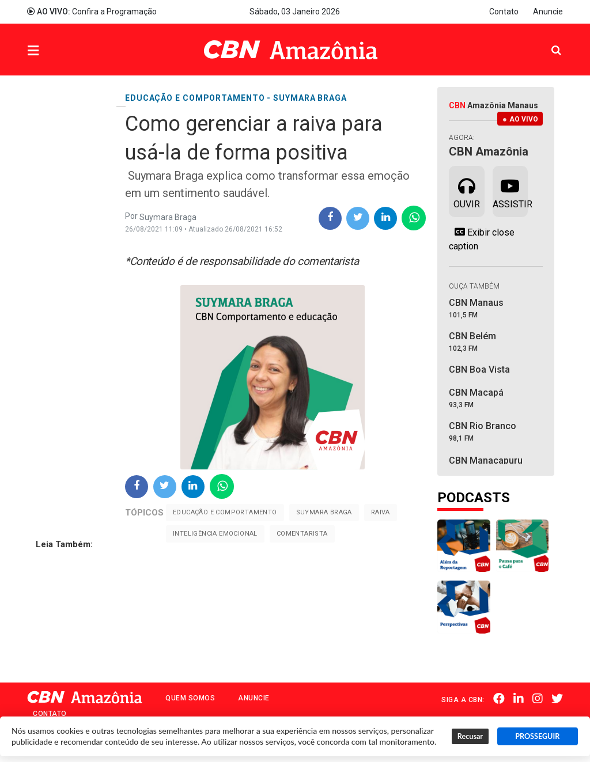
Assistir (510, 191)
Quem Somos (190, 698)
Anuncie (548, 11)
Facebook (499, 699)
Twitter (557, 699)
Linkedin (518, 699)
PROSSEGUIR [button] (537, 736)
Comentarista (302, 533)
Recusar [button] (470, 736)
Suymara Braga (324, 512)
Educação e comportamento (225, 512)
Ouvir (466, 191)
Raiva (380, 512)
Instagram (537, 699)
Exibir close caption (482, 239)
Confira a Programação (92, 11)
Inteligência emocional (215, 533)
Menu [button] (56, 51)
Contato (504, 11)
